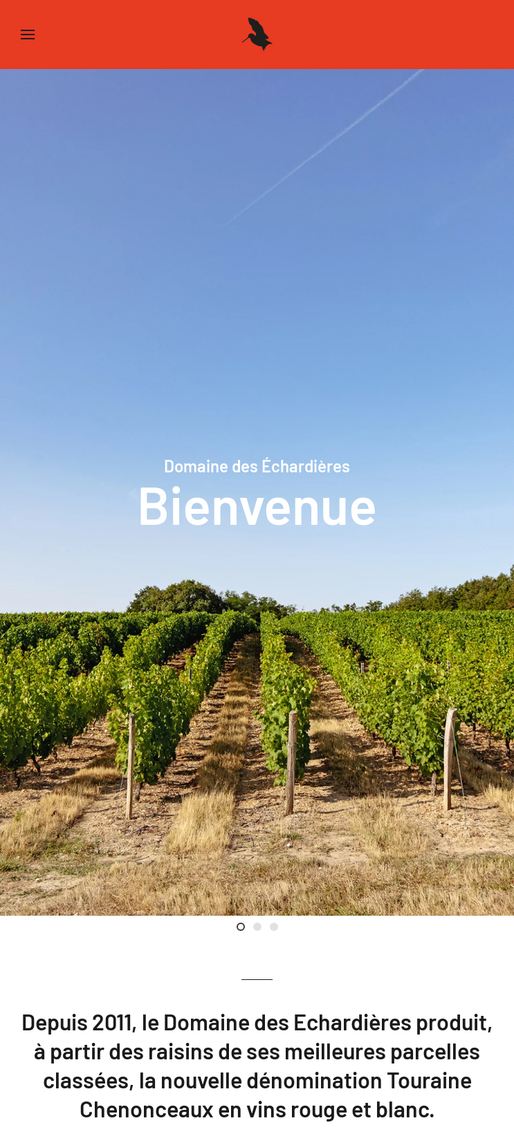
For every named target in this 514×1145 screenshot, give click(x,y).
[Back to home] (257, 34)
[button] (28, 34)
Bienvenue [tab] (244, 928)
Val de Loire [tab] (277, 928)
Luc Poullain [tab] (260, 928)
